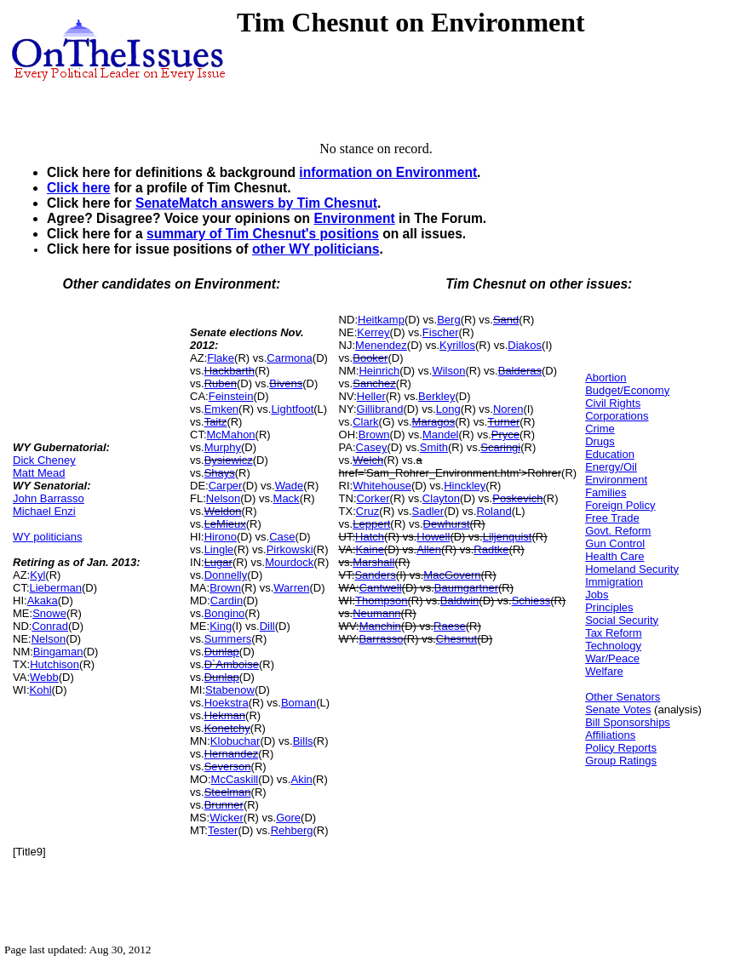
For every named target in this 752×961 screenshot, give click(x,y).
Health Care (614, 556)
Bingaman (58, 651)
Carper (226, 485)
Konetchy (227, 728)
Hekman (224, 715)
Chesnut (456, 638)
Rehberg (292, 830)
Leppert (371, 524)
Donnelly (226, 575)
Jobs (596, 594)
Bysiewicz (228, 460)
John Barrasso (48, 498)
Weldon (223, 511)
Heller (371, 396)
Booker (370, 358)
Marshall (373, 562)
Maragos (434, 421)
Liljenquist (507, 536)
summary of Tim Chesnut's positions (262, 233)
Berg (448, 319)
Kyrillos (457, 345)
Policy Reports (621, 747)
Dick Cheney (44, 460)
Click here (79, 187)
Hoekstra (226, 702)
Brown (225, 587)
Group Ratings (621, 760)
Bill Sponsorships (627, 722)
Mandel (440, 434)
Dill (267, 626)
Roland (493, 511)
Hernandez (231, 753)
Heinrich (379, 370)
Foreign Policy (620, 505)
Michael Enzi (44, 511)
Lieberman (56, 587)
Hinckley (464, 485)
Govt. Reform (618, 530)
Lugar (218, 562)
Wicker (227, 817)
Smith (434, 447)
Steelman (227, 792)
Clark (365, 421)
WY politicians (47, 536)
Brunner (224, 804)
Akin (301, 779)
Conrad (50, 626)
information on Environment (388, 172)
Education (609, 454)
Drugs (600, 441)
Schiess (531, 600)
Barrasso (381, 638)
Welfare (604, 671)
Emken (221, 409)
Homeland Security (632, 569)
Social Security (621, 620)
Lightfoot (292, 409)
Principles (609, 607)
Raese (449, 626)
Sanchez (374, 383)
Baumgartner (466, 587)
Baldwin (459, 600)
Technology (613, 645)
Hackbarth (229, 370)
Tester (223, 830)
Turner (503, 421)
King (221, 626)
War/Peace (612, 658)
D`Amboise (231, 664)
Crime (600, 428)
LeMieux (225, 524)
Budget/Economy (627, 390)
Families (605, 492)
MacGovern (451, 575)
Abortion (605, 377)
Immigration (614, 581)
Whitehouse (382, 485)
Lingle (219, 549)
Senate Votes (618, 709)
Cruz (367, 511)
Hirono (220, 536)
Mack (286, 498)
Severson (227, 766)
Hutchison (54, 664)
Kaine (370, 549)
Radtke (491, 549)
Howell (433, 536)
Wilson (448, 370)
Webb (44, 677)
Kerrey (373, 332)
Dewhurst (446, 524)
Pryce (505, 434)
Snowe (49, 613)
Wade (289, 485)
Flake (220, 358)
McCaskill (235, 779)
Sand (506, 319)
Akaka (42, 600)
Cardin (226, 600)
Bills (303, 741)
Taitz (215, 421)
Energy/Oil (611, 466)
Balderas (520, 370)
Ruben (220, 383)
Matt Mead (39, 472)
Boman (298, 702)
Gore (288, 817)
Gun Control (615, 543)
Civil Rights (612, 403)
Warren (291, 587)
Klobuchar (235, 741)
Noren (508, 409)
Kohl (41, 690)
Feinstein (231, 396)
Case (282, 536)
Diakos (525, 345)
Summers (228, 638)
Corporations (616, 415)
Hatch (369, 536)
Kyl (37, 575)
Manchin (380, 626)
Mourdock (289, 562)
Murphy (222, 447)
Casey (371, 447)
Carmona (289, 358)
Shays (219, 472)
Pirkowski (290, 549)
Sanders (374, 575)
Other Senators (622, 696)
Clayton (441, 498)
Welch (368, 460)
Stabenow (230, 690)
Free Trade (612, 518)
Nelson (49, 638)
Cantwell (380, 587)
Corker (373, 498)
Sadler (428, 511)
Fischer (440, 332)
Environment (353, 218)
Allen (428, 549)
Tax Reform (613, 632)
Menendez (381, 345)
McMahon (231, 434)
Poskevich (517, 498)
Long (448, 409)
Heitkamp (381, 319)
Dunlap (221, 651)
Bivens (285, 383)
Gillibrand (380, 409)
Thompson (381, 600)
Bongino (224, 613)
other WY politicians (316, 249)
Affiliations (610, 735)
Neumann (376, 613)
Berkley (436, 396)
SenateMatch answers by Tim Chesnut (256, 203)
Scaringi (500, 447)
